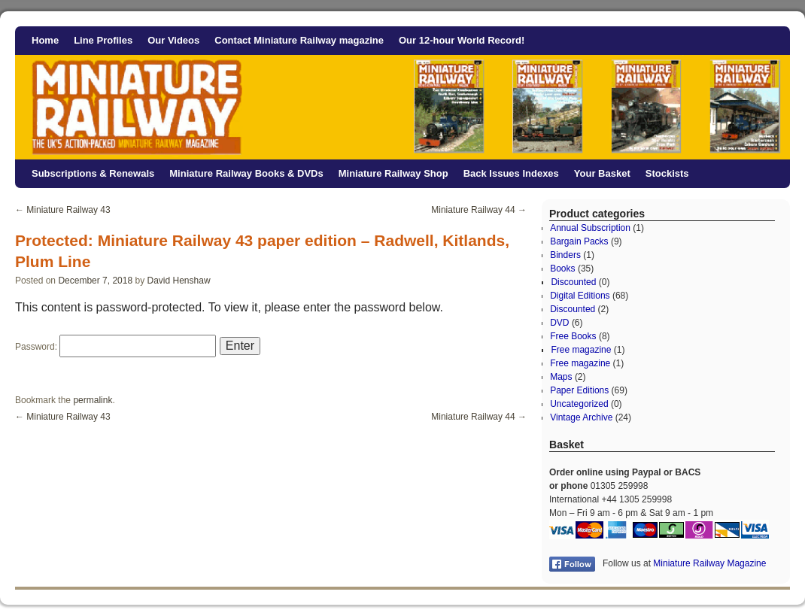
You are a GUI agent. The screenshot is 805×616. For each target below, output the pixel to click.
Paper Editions (579, 390)
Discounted (573, 282)
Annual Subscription (590, 228)
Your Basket (602, 173)
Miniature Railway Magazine (709, 563)
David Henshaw (179, 280)
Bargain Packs (579, 241)
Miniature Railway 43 (63, 210)
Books (562, 268)
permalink (92, 400)
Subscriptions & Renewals (93, 173)
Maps (561, 377)
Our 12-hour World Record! (461, 40)
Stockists (667, 173)
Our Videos (173, 40)
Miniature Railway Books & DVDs (246, 173)
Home (45, 40)
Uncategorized (579, 404)
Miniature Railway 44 (479, 210)
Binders (565, 255)
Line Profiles (103, 40)
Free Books (573, 336)
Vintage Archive (581, 417)
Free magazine (581, 349)
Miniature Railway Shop (393, 173)
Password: (115, 346)
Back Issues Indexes (511, 173)
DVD (559, 322)
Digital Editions (579, 295)
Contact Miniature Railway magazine (299, 40)
